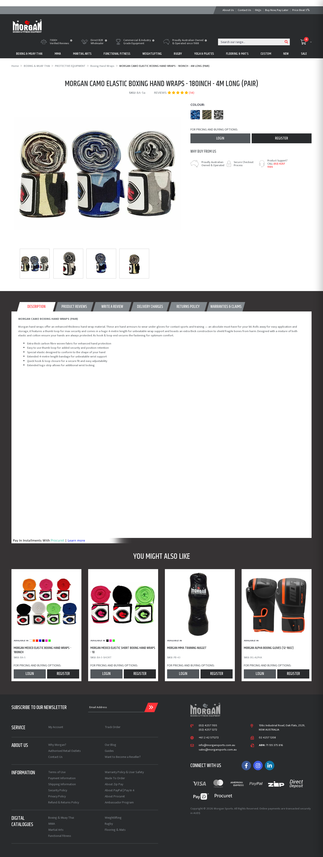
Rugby (109, 823)
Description (36, 307)
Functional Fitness (59, 835)
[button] (71, 40)
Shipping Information (62, 784)
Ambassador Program (119, 802)
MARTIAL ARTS (82, 54)
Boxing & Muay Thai (61, 817)
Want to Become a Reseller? (123, 756)
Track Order (112, 727)
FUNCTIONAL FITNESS (117, 54)
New (286, 54)
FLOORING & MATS (237, 54)
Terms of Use (56, 772)
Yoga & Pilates (204, 54)
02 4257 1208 (267, 737)
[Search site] (286, 42)
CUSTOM (266, 54)
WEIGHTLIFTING (152, 54)
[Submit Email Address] (151, 707)
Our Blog (110, 744)
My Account (55, 727)
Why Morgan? (57, 744)
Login (220, 138)
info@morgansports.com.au (217, 745)
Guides (109, 750)
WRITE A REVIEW (112, 307)
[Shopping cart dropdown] (306, 42)
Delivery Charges (150, 307)
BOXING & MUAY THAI (29, 54)
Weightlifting (113, 817)
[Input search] (250, 42)
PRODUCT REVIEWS (74, 307)
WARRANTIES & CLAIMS (226, 307)
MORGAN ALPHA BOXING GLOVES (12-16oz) (269, 648)
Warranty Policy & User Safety (124, 772)
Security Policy (57, 790)
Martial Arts (55, 829)
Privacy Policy (57, 796)
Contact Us (55, 756)
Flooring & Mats (115, 829)
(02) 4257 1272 (208, 730)
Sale (304, 54)
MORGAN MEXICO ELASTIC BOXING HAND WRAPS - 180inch (42, 650)
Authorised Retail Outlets (64, 750)
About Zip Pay (114, 784)
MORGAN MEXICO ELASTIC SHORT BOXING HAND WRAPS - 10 (122, 650)
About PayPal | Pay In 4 (120, 790)
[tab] (36, 306)
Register (281, 138)
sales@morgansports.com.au (218, 750)
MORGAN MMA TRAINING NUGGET (187, 648)
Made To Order (115, 778)
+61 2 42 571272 (209, 737)
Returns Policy (188, 307)
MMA (58, 54)
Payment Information (62, 778)
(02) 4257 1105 (276, 165)
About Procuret (115, 796)
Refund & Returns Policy (63, 802)
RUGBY (178, 54)
